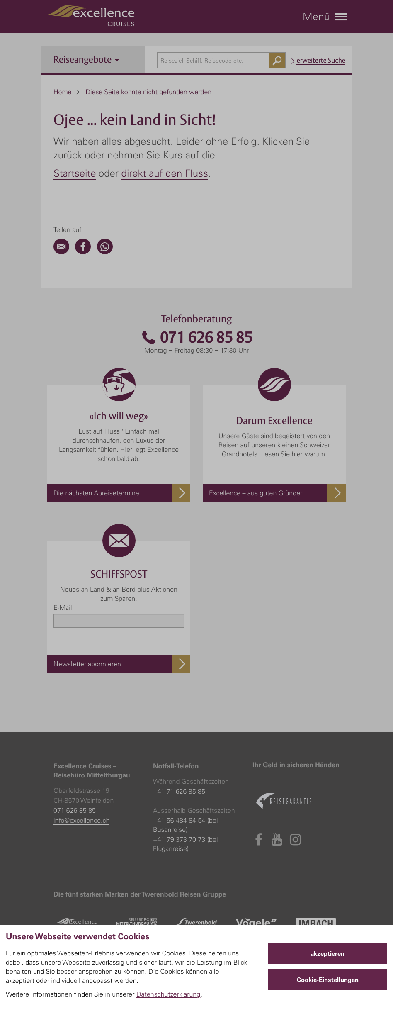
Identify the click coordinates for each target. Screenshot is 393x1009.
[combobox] (221, 60)
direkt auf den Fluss (164, 173)
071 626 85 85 (196, 337)
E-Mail (62, 607)
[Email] (61, 252)
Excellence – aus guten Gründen (256, 493)
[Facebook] (83, 252)
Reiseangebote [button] (86, 59)
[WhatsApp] (105, 252)
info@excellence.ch (81, 820)
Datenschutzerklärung (168, 994)
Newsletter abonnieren (87, 664)
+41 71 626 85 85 (179, 791)
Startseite (74, 173)
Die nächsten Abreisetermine (96, 493)
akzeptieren (327, 954)
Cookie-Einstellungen (328, 980)
